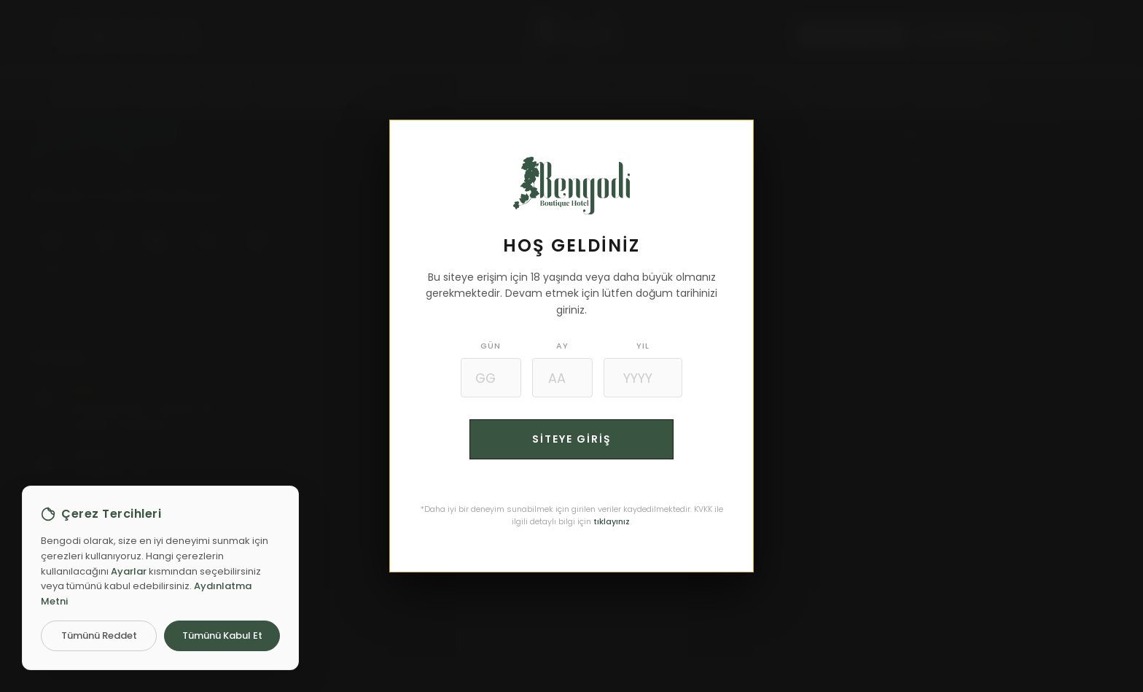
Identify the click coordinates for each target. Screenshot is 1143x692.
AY (562, 345)
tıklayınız (611, 521)
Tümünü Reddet (99, 635)
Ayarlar (129, 571)
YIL (644, 345)
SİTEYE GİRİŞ (572, 439)
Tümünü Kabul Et (222, 635)
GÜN (490, 345)
